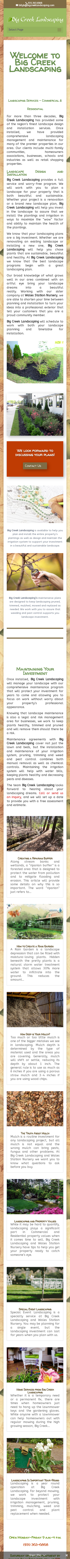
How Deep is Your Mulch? (35, 1034)
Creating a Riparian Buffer (35, 858)
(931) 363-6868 (35, 1544)
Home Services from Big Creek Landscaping (35, 1391)
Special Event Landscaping (35, 1309)
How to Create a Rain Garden (35, 946)
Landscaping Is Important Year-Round (35, 1480)
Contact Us (33, 466)
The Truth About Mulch (35, 1133)
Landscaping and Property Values (35, 1221)
